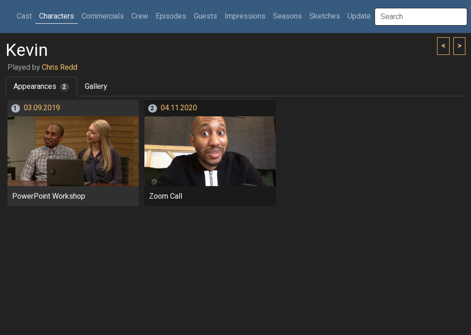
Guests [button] (205, 16)
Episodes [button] (171, 16)
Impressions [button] (245, 16)
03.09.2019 (42, 108)
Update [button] (359, 16)
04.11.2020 (179, 108)
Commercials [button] (103, 16)
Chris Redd (59, 67)
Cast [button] (26, 16)
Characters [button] (56, 16)
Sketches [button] (324, 16)
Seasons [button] (287, 16)
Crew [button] (139, 16)
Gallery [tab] (96, 86)
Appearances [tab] (41, 86)
